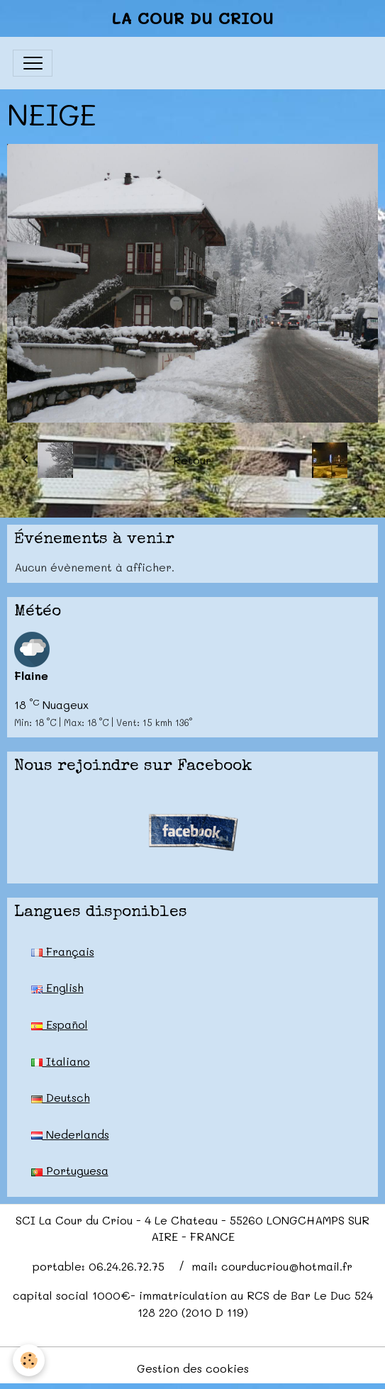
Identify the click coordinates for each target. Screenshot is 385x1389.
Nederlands (70, 1134)
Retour (192, 459)
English (57, 987)
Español (59, 1024)
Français (62, 951)
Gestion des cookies (193, 1368)
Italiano (60, 1061)
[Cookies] (29, 1360)
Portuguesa (69, 1170)
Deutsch (60, 1097)
